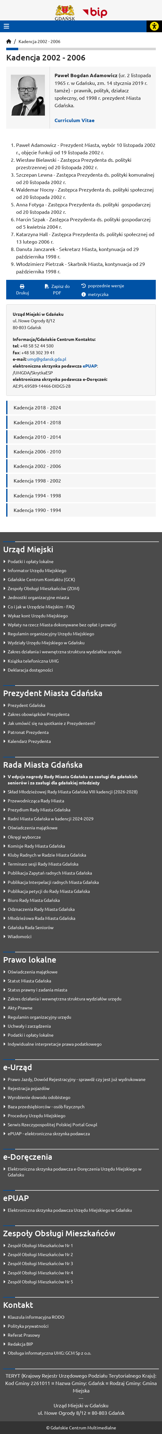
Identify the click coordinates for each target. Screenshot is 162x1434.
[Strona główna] (8, 41)
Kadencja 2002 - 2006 (39, 41)
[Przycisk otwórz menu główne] (6, 26)
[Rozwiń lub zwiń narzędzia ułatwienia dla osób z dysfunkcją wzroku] (154, 26)
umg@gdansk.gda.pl (46, 359)
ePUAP (90, 365)
